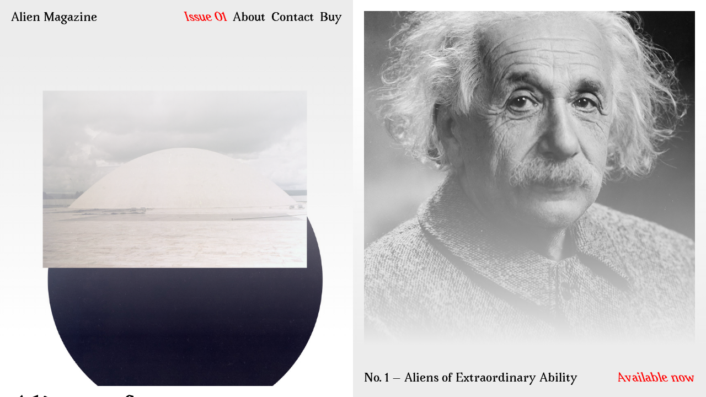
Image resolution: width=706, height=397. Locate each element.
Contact (292, 18)
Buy (331, 18)
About (249, 18)
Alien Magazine (54, 18)
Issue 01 (206, 18)
